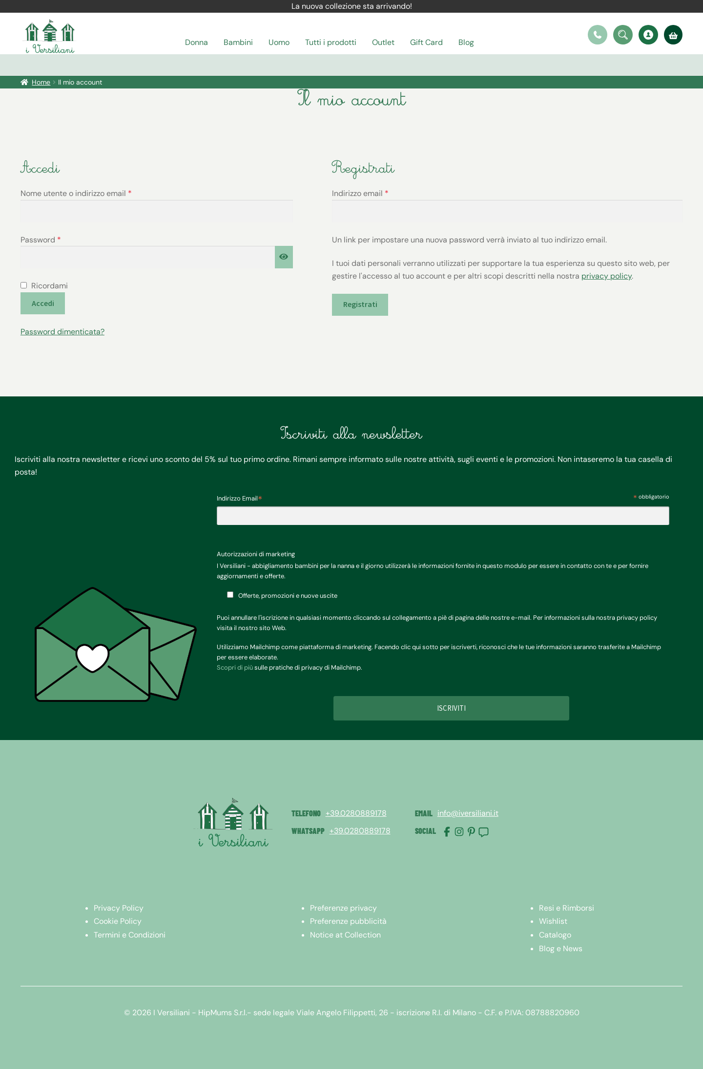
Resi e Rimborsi (566, 908)
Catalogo (555, 935)
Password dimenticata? (62, 332)
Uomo (279, 42)
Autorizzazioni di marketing (256, 554)
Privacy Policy (119, 908)
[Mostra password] (284, 257)
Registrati (360, 304)
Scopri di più (235, 667)
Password (57, 239)
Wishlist (553, 921)
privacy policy (606, 276)
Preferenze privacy (343, 908)
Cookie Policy (118, 921)
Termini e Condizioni (129, 935)
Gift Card (426, 42)
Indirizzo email (376, 192)
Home (41, 82)
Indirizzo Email (239, 499)
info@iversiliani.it (467, 813)
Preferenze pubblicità (348, 921)
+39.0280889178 (356, 813)
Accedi (43, 303)
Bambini (238, 42)
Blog (466, 42)
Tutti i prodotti (330, 42)
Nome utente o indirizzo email (93, 192)
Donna (196, 42)
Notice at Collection (345, 935)
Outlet (383, 42)
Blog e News (560, 948)
